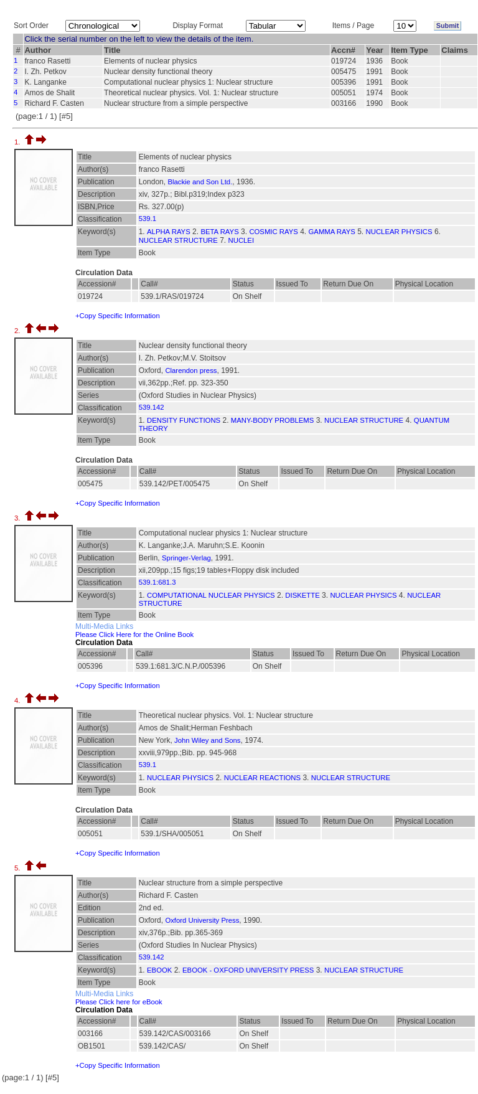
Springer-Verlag (186, 558)
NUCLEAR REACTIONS (262, 777)
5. (18, 868)
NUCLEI (241, 240)
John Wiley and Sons (207, 740)
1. (18, 142)
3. (18, 518)
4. (18, 700)
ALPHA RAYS (168, 231)
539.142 (151, 407)
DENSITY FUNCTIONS (183, 420)
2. (18, 330)
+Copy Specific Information (117, 315)
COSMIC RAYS (273, 231)
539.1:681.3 (157, 582)
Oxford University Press (202, 920)
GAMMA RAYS (332, 231)
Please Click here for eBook (118, 1002)
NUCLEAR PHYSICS (399, 231)
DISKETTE (302, 595)
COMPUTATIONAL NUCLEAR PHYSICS (211, 595)
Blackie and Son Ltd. (199, 182)
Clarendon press (191, 370)
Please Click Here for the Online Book (134, 634)
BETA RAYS (219, 231)
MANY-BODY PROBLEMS (272, 420)
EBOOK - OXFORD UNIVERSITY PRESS (248, 970)
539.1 (147, 218)
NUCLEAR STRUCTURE (178, 240)
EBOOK (159, 970)
